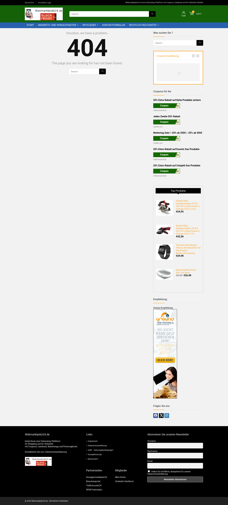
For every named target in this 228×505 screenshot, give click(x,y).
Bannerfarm (29, 3)
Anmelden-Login (44, 3)
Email (149, 461)
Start (30, 25)
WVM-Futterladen (94, 489)
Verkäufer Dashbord (124, 481)
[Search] (152, 14)
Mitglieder (89, 25)
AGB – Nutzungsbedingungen (100, 450)
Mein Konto (120, 477)
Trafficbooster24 (93, 485)
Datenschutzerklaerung (56, 452)
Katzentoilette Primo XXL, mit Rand (186, 271)
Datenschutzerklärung (97, 445)
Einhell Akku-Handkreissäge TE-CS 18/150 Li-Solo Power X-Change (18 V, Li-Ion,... (188, 205)
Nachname (152, 451)
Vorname (151, 441)
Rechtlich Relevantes (143, 25)
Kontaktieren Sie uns (34, 452)
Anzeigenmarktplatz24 (96, 477)
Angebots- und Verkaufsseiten (57, 25)
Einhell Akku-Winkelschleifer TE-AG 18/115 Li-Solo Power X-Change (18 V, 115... (188, 229)
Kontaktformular (113, 25)
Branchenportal (93, 481)
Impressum (93, 441)
